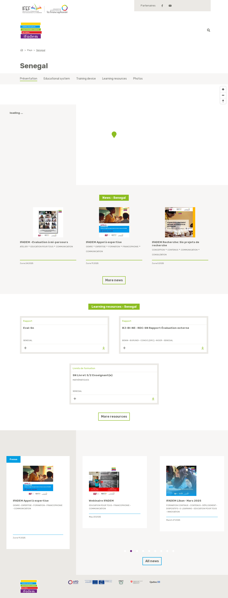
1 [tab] (125, 551)
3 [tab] (137, 551)
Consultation (159, 254)
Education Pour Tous (41, 246)
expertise (100, 246)
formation (114, 246)
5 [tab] (149, 551)
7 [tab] (161, 551)
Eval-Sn (28, 327)
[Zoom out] (223, 95)
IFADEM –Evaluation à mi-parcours (44, 242)
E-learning (186, 508)
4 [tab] (143, 551)
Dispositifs (172, 508)
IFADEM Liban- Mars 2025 (183, 500)
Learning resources (114, 78)
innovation (173, 512)
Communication (64, 246)
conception (158, 250)
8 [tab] (167, 551)
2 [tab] (131, 551)
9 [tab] (173, 551)
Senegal (40, 50)
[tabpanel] (114, 492)
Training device (86, 78)
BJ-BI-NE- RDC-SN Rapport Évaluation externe (155, 327)
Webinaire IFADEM (101, 500)
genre (89, 246)
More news (114, 280)
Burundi (134, 340)
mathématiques (81, 380)
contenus (172, 250)
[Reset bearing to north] (223, 101)
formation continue (177, 505)
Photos (138, 78)
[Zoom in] (223, 89)
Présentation (28, 78)
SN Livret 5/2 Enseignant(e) (92, 375)
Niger (159, 340)
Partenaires (148, 5)
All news (152, 561)
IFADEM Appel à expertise (104, 242)
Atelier (24, 246)
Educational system (57, 78)
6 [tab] (155, 551)
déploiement (209, 505)
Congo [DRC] (147, 340)
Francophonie (130, 246)
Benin (125, 340)
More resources (114, 416)
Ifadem (31, 30)
